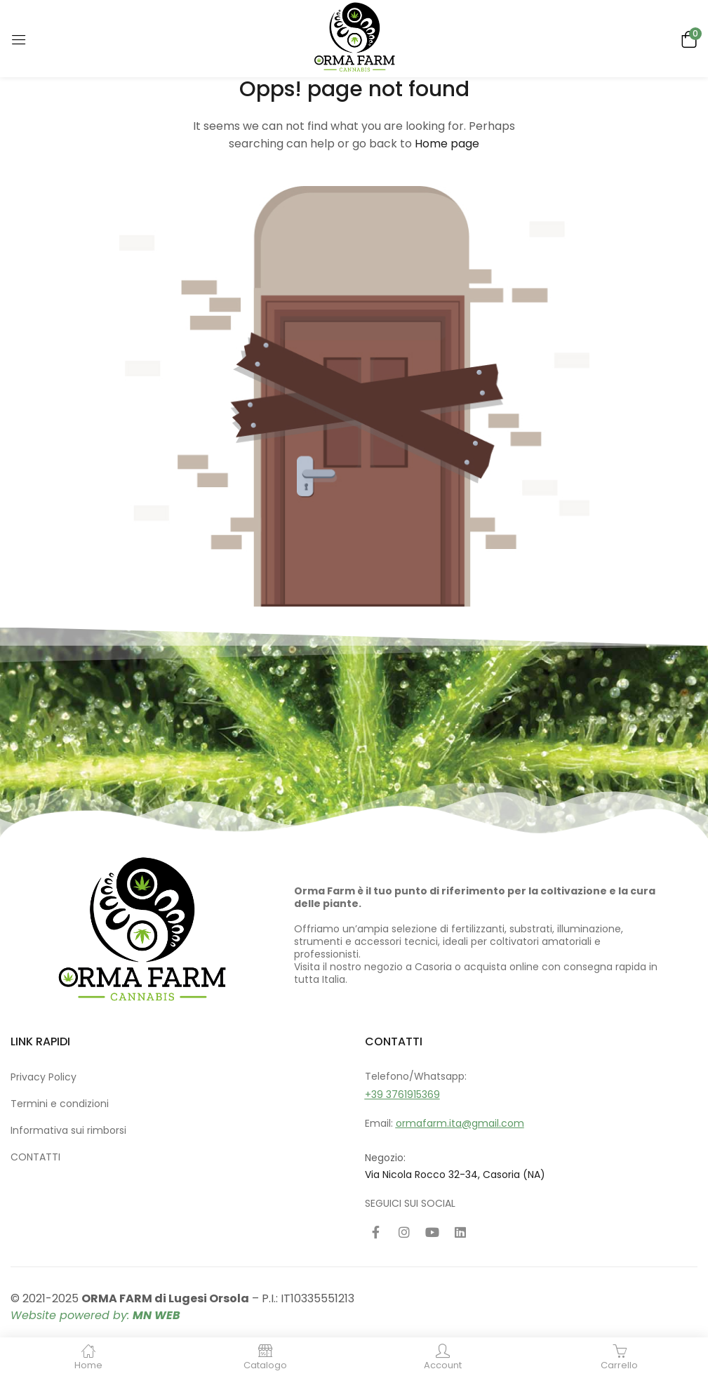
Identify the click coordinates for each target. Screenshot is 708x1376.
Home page (447, 143)
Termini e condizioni (60, 1104)
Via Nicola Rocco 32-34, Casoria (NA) (455, 1174)
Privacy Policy (43, 1077)
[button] (686, 38)
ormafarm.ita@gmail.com (460, 1123)
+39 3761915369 (402, 1094)
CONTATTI (35, 1157)
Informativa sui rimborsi (68, 1130)
